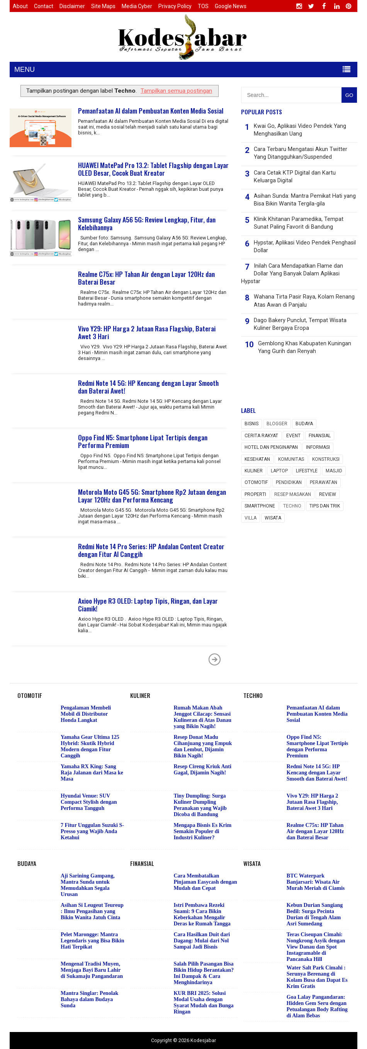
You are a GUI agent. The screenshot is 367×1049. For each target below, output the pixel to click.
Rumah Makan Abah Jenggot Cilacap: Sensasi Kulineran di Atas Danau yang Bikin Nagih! (202, 717)
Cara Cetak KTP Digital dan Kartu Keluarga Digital (295, 177)
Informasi (318, 447)
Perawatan (323, 482)
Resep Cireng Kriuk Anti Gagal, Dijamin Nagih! (202, 770)
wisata (273, 518)
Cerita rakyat (261, 435)
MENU (24, 69)
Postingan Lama (215, 659)
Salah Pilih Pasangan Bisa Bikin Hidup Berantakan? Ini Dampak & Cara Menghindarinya (203, 973)
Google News (230, 6)
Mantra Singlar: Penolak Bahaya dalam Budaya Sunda (89, 999)
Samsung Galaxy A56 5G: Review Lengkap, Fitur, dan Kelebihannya (147, 223)
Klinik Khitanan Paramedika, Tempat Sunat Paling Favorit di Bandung (298, 223)
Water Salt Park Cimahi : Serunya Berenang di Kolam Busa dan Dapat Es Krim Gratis (317, 977)
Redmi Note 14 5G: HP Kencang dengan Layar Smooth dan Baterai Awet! (148, 386)
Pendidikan (289, 482)
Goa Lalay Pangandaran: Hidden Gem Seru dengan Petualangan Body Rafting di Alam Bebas (317, 1006)
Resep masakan (292, 494)
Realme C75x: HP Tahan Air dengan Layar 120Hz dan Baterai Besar (146, 278)
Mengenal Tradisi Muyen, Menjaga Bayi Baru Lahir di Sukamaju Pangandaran (92, 970)
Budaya (304, 423)
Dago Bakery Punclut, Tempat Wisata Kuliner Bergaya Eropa (300, 324)
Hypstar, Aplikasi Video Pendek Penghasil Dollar (305, 246)
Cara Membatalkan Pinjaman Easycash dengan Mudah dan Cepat (205, 882)
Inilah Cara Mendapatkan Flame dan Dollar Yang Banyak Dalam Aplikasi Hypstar (292, 274)
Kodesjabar (203, 1040)
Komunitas (291, 459)
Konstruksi (326, 459)
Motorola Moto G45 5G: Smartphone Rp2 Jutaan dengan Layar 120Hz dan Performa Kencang (152, 495)
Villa (251, 518)
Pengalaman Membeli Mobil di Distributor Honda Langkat (86, 714)
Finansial (320, 435)
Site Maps (103, 6)
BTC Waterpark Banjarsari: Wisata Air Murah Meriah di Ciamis (316, 882)
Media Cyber (137, 6)
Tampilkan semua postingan (176, 90)
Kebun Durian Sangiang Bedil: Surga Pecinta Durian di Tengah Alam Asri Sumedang (315, 914)
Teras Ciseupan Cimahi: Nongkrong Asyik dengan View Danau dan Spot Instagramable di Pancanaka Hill (316, 947)
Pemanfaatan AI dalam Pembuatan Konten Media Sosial (150, 110)
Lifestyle (307, 471)
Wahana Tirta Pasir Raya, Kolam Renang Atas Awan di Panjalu (304, 301)
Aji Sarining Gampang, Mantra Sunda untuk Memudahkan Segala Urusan (88, 885)
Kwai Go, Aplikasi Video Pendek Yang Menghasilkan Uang (300, 130)
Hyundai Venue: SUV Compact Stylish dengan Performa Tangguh (89, 802)
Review (327, 494)
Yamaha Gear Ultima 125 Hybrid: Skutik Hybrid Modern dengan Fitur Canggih (90, 746)
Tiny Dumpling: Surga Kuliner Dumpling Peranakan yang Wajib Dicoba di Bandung (199, 805)
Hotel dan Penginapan (271, 447)
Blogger (277, 423)
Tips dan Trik (324, 506)
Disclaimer (72, 6)
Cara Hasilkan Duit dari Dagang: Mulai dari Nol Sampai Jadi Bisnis (201, 941)
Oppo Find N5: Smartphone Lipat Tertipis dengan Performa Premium (142, 441)
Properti (255, 494)
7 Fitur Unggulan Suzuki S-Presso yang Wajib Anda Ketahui (92, 831)
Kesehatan (257, 459)
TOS (203, 6)
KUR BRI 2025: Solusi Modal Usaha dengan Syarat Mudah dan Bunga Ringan (203, 1002)
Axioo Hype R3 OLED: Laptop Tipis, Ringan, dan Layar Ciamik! (148, 604)
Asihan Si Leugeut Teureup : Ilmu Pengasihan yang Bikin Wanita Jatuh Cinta (92, 911)
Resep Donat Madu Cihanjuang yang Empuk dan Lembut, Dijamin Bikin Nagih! (202, 746)
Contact (43, 6)
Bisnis (251, 423)
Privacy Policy (175, 6)
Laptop (279, 471)
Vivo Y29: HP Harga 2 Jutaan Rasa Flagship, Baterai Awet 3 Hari (147, 332)
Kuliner (254, 471)
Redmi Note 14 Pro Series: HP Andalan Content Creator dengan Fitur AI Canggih (151, 550)
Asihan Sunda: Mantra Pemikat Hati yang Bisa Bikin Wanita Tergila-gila (305, 200)
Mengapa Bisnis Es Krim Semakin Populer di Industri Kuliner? (202, 831)
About (20, 6)
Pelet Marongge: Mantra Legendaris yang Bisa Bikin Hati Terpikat (92, 941)
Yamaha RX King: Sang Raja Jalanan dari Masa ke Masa (92, 773)
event (293, 435)
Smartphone (260, 506)
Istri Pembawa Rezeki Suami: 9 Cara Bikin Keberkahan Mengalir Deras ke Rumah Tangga (201, 914)
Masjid (334, 471)
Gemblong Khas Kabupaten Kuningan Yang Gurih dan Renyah (304, 347)
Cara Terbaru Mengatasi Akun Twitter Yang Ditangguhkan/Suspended (300, 153)
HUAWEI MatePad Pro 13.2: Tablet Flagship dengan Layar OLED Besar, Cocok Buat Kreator (153, 169)
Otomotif (256, 482)
